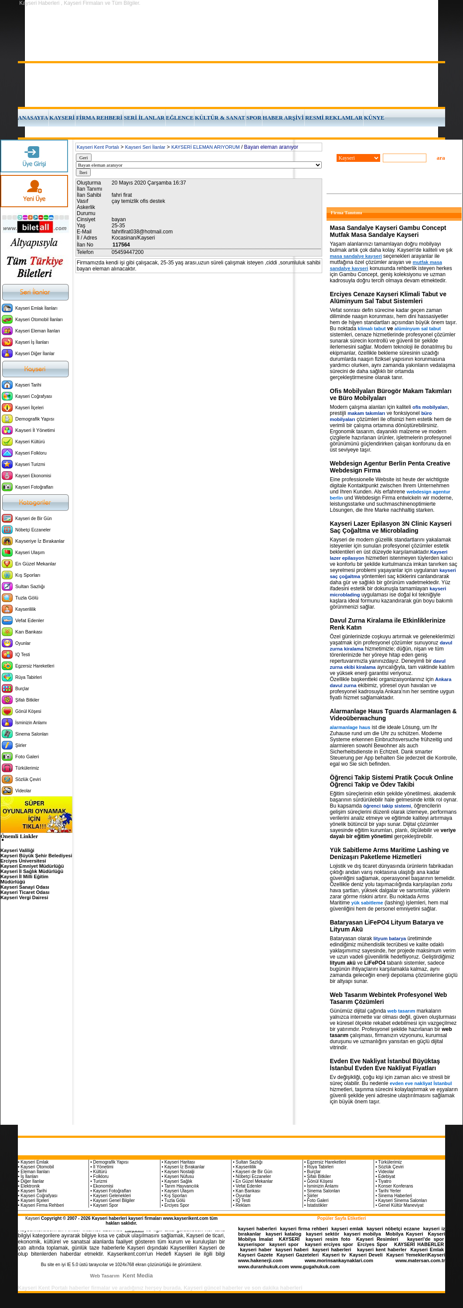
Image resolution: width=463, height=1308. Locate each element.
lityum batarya (390, 938)
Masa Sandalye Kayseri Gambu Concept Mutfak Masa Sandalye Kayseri (388, 231)
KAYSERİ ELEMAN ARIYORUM (205, 147)
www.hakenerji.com (260, 1260)
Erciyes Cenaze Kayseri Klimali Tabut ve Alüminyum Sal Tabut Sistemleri (388, 298)
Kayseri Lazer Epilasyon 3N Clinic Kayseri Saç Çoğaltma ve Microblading (391, 527)
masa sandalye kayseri (356, 256)
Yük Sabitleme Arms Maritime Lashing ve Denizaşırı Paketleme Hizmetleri (389, 853)
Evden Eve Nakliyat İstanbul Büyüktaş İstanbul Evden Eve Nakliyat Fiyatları (385, 1065)
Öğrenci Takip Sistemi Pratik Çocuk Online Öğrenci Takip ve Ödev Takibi (391, 781)
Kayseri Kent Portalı (98, 147)
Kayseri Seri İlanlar (145, 147)
